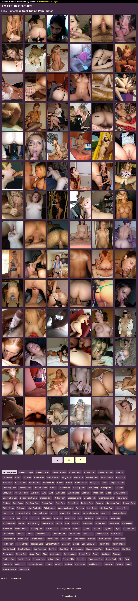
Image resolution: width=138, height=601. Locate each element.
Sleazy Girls (21, 554)
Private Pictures (37, 539)
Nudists (76, 528)
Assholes (27, 477)
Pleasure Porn (102, 534)
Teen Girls (81, 559)
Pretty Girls (23, 539)
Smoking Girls (70, 554)
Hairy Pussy (92, 508)
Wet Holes (108, 564)
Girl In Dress (8, 508)
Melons (59, 523)
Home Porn (8, 513)
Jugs (25, 518)
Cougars (119, 488)
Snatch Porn (84, 554)
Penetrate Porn (59, 534)
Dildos (108, 493)
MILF (67, 523)
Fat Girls (6, 503)
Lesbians (89, 518)
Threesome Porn (95, 559)
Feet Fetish (18, 503)
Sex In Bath (104, 544)
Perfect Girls (74, 534)
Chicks (53, 488)
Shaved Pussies (112, 549)
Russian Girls (37, 544)
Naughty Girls (37, 528)
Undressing (20, 564)
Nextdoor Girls (52, 528)
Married (21, 523)
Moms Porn (87, 523)
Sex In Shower (119, 544)
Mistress (76, 523)
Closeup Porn (79, 488)
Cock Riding (93, 488)
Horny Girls (65, 513)
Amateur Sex (89, 472)
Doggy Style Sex (10, 498)
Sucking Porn (24, 559)
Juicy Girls (34, 518)
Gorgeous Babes (65, 508)
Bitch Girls (120, 477)
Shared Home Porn (94, 549)
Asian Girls (7, 477)
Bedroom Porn (107, 477)
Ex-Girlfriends (90, 498)
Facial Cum (122, 498)
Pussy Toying (119, 539)
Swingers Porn (54, 559)
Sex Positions (40, 549)
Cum (44, 493)
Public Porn (66, 539)
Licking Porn (101, 518)
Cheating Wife (25, 488)
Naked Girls (127, 523)
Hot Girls (76, 513)
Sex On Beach (9, 549)
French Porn (73, 503)
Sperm (96, 554)
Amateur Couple (26, 472)
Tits (120, 559)
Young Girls (24, 569)
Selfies (76, 544)
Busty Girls (95, 483)
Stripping (116, 554)
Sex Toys (52, 549)
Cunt (51, 493)
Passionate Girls (43, 534)
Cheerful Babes (40, 488)
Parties (30, 534)
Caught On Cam (117, 483)
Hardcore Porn (106, 508)
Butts (104, 483)
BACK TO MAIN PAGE (11, 578)
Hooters (53, 513)
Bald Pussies (52, 477)
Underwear (7, 564)
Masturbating (33, 523)
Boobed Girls (48, 483)
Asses (17, 477)
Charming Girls (9, 488)
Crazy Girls (7, 493)
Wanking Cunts (94, 564)
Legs (80, 518)
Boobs (60, 483)
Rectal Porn (8, 544)
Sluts (45, 554)
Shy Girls (126, 549)
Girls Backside (34, 508)
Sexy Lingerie (77, 549)
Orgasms (108, 528)
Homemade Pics (23, 513)
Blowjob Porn (34, 483)
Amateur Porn (75, 472)
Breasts (69, 483)
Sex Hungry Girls (89, 544)
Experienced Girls (106, 498)
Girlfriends (21, 508)
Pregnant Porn (9, 539)
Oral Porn (97, 528)
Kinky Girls (46, 518)
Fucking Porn (87, 503)
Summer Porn (39, 559)
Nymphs (86, 528)
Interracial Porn (119, 513)
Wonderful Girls (9, 569)
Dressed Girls (45, 498)
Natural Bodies (21, 528)
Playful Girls (88, 534)
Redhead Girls (22, 544)
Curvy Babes (73, 493)
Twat (127, 559)
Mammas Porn (9, 523)
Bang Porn (66, 477)
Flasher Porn (47, 503)
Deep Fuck (98, 493)
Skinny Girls (8, 554)
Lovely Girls (115, 518)
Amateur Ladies (42, 472)
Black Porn (7, 483)
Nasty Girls (7, 528)
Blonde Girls (20, 483)
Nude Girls (65, 528)
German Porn (129, 503)
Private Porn (52, 539)
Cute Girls (86, 493)
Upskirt (49, 564)
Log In (55, 2)
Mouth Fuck (114, 523)
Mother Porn (100, 523)
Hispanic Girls (122, 508)
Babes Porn (39, 477)
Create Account (43, 2)
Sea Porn (66, 544)
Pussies (91, 539)
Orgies (117, 528)
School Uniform (52, 544)
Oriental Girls (129, 528)
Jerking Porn (8, 518)
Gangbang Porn (113, 503)
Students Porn (9, 559)
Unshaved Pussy (35, 564)
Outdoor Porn (8, 534)
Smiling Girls (55, 554)
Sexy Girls (63, 549)
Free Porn (60, 503)
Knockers (58, 518)
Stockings (105, 554)
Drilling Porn (59, 498)
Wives (128, 564)
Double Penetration (28, 498)
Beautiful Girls (92, 477)
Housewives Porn (90, 513)
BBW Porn (78, 477)
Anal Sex (120, 472)
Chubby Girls (64, 488)
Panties (20, 534)
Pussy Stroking (104, 539)
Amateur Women (105, 472)
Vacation (58, 564)
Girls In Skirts (49, 508)
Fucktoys (99, 503)
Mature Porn (47, 523)
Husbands (105, 513)
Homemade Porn (40, 513)
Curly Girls (60, 493)
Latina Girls (70, 518)
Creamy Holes (21, 493)
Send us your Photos (65, 589)
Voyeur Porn (80, 564)
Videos (78, 589)
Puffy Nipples (79, 539)
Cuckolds (35, 493)
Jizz (18, 518)
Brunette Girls (81, 483)
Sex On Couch (24, 549)
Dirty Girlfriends (120, 493)
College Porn (107, 488)
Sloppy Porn (35, 554)
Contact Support (69, 596)
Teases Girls (68, 559)
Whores (119, 564)
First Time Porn (32, 503)
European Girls (74, 498)
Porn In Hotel (117, 534)
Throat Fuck (111, 559)
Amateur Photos (59, 472)
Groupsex (80, 508)
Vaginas (68, 564)
